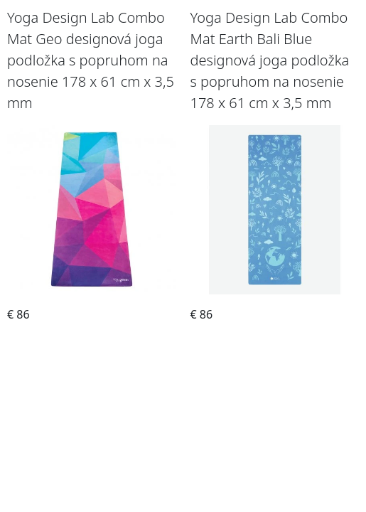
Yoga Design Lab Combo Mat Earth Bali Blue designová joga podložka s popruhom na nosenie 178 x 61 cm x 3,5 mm (270, 60)
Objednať (92, 336)
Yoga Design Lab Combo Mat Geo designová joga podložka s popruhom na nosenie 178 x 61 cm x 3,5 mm (90, 60)
